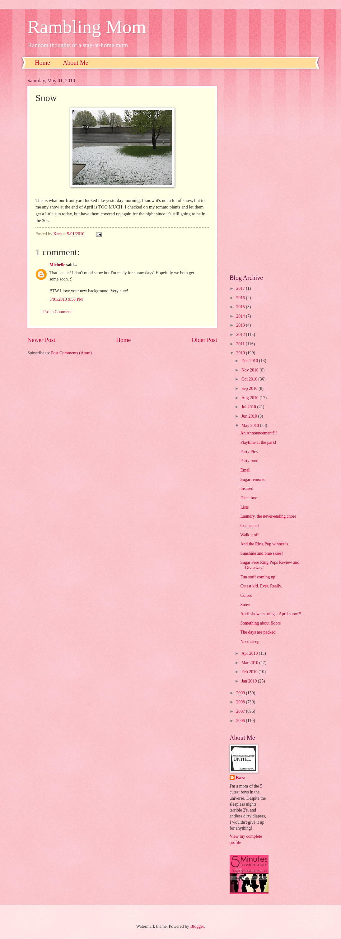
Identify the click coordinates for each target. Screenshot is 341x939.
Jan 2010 (249, 681)
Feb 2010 (250, 671)
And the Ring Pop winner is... (265, 544)
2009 (241, 693)
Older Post (204, 340)
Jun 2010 (249, 416)
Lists (244, 507)
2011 (241, 344)
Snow (245, 604)
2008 (241, 702)
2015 (241, 306)
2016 (241, 297)
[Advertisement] (272, 171)
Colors (246, 595)
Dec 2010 (250, 360)
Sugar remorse (252, 479)
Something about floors (260, 623)
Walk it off (249, 535)
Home (42, 62)
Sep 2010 (250, 388)
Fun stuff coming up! (258, 577)
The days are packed (257, 632)
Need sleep (249, 641)
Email (245, 470)
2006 (241, 720)
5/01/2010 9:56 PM (66, 299)
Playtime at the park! (258, 442)
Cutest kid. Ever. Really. (261, 586)
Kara (240, 777)
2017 (241, 288)
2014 (241, 316)
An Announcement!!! (258, 433)
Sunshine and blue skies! (261, 553)
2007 (241, 711)
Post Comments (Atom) (71, 353)
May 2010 (250, 425)
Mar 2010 (250, 662)
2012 (241, 334)
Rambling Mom (86, 27)
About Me (75, 62)
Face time (248, 498)
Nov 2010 (250, 370)
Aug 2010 (250, 397)
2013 (241, 325)
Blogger (197, 926)
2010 (241, 353)
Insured (246, 488)
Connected (249, 525)
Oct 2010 (249, 379)
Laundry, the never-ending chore (268, 516)
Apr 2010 (250, 653)
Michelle (57, 264)
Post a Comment (57, 311)
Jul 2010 (249, 407)
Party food (249, 460)
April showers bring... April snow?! (270, 613)
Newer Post (41, 340)
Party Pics (249, 451)
